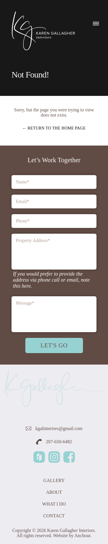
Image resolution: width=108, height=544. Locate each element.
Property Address (33, 240)
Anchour (82, 535)
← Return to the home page (54, 128)
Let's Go (54, 345)
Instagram (54, 457)
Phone (23, 220)
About (54, 492)
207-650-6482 (54, 442)
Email (22, 201)
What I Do (54, 504)
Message (25, 303)
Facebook (69, 457)
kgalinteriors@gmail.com (54, 428)
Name (22, 181)
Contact (54, 515)
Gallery (54, 480)
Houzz (39, 457)
